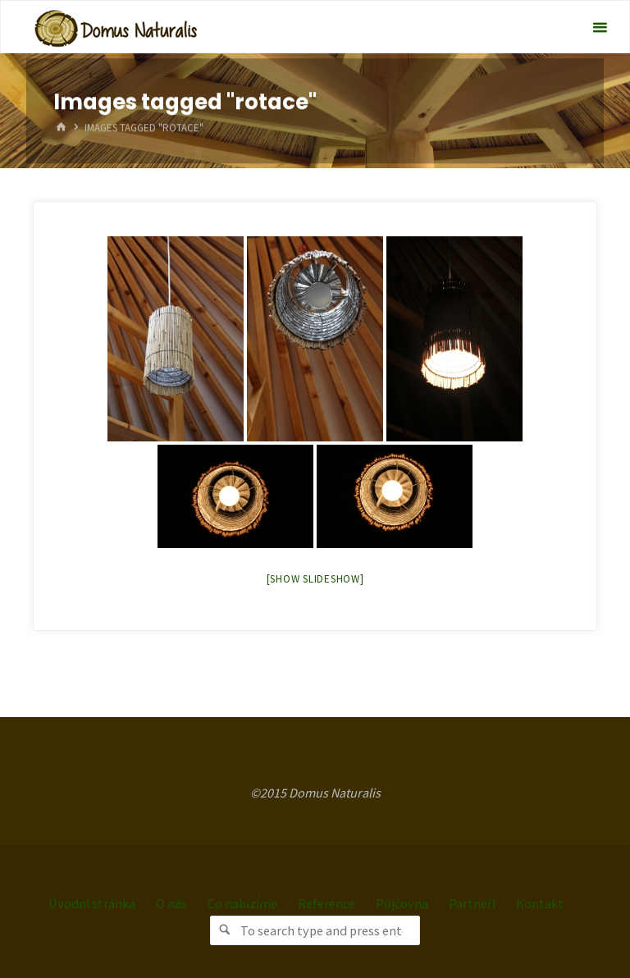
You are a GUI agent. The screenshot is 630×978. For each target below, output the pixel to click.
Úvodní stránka (91, 902)
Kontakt (540, 902)
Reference (326, 902)
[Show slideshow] (315, 579)
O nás (171, 902)
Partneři (472, 902)
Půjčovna (402, 902)
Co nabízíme (242, 902)
